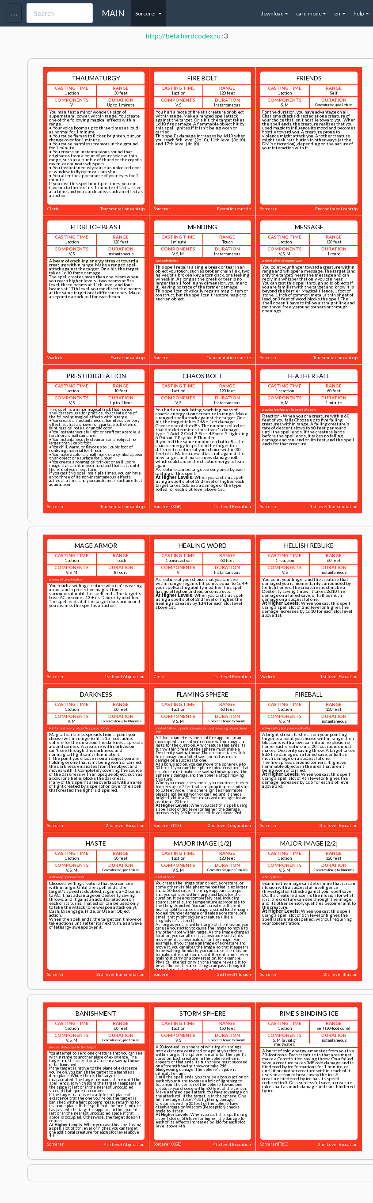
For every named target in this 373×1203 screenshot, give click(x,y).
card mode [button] (311, 13)
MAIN (113, 13)
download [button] (274, 13)
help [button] (361, 13)
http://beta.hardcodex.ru (183, 35)
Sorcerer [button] (148, 13)
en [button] (340, 13)
